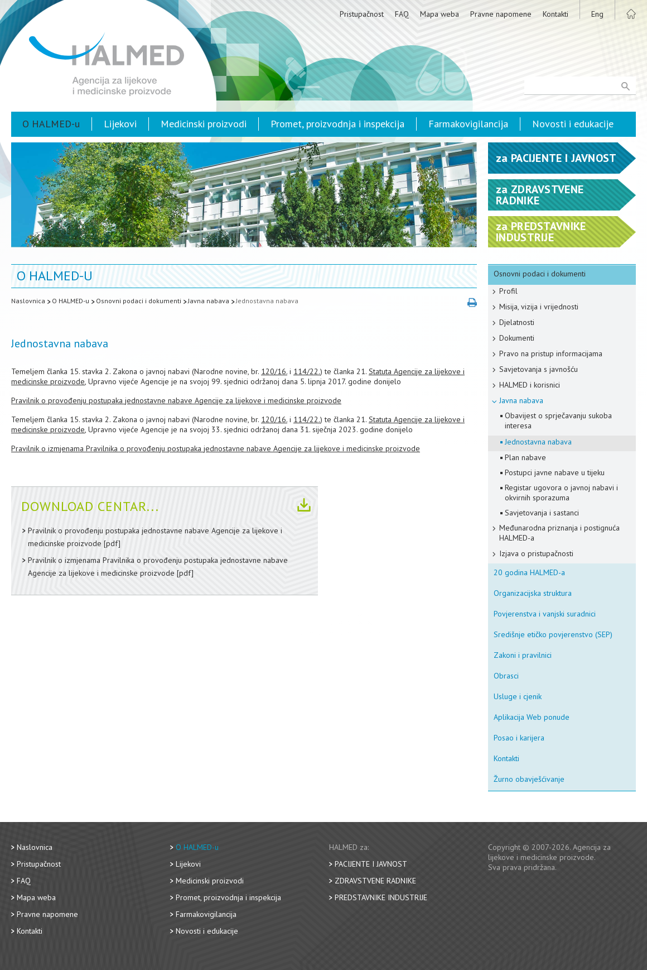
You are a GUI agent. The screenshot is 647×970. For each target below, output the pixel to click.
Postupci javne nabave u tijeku (555, 472)
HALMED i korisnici (529, 385)
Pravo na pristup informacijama (550, 353)
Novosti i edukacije (573, 123)
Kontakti (555, 14)
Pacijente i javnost (371, 864)
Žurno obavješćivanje (529, 779)
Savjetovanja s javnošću (538, 369)
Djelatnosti (516, 322)
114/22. (306, 371)
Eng (597, 14)
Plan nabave (525, 457)
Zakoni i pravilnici (523, 655)
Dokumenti (516, 338)
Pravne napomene (501, 14)
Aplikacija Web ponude (531, 717)
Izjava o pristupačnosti (536, 553)
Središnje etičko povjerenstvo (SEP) (553, 634)
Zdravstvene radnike (375, 881)
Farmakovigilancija (468, 123)
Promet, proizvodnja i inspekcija (337, 123)
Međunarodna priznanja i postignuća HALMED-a (559, 533)
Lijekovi (120, 123)
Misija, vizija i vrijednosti (538, 307)
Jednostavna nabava (267, 301)
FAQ (402, 14)
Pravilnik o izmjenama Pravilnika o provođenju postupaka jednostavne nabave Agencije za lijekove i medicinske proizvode (215, 448)
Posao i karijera (519, 738)
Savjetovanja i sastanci (542, 513)
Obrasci (506, 676)
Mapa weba (439, 14)
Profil (508, 291)
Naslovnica (28, 301)
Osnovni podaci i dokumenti (138, 301)
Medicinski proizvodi (204, 123)
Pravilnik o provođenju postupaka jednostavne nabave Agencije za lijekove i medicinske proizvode (176, 400)
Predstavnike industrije (381, 897)
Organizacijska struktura (533, 593)
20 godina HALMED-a (529, 572)
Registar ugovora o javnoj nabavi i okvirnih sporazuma (561, 492)
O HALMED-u (51, 123)
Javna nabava (208, 301)
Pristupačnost (362, 14)
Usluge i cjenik (518, 696)
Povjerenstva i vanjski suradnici (545, 614)
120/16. (274, 371)
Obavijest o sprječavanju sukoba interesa (558, 420)
